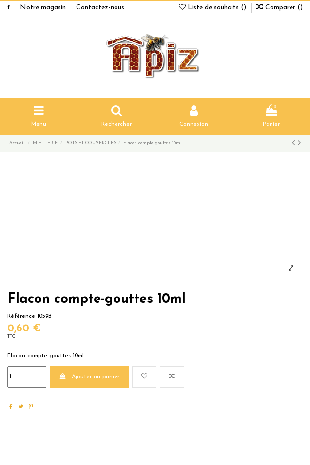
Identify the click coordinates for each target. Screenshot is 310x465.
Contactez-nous (100, 7)
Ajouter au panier (89, 376)
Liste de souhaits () (213, 7)
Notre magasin (44, 7)
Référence (21, 316)
